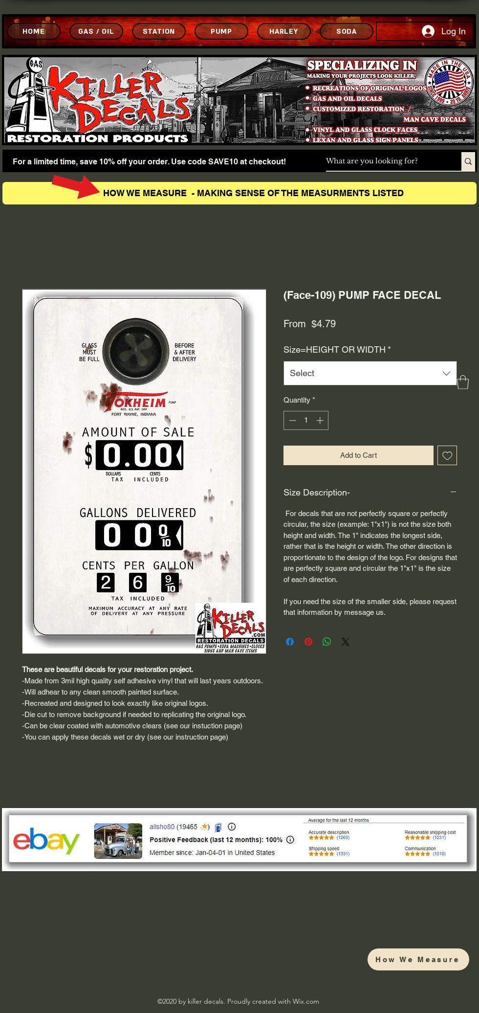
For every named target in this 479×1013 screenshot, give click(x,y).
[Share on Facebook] (290, 642)
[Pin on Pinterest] (308, 642)
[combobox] (370, 373)
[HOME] (34, 31)
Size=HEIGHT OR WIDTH (337, 349)
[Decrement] (291, 420)
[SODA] (346, 31)
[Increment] (320, 420)
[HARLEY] (284, 31)
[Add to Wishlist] (447, 456)
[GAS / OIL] (96, 31)
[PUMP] (221, 31)
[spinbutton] (306, 420)
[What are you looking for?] (383, 161)
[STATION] (159, 31)
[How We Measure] (418, 959)
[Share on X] (345, 642)
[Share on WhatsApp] (327, 642)
